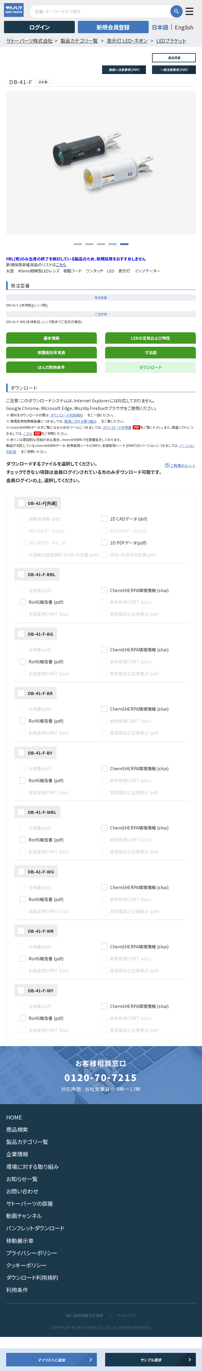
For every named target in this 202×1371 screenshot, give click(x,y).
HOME (14, 1151)
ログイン (39, 27)
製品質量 (174, 57)
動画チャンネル (24, 1250)
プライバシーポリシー (31, 1287)
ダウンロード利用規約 (67, 449)
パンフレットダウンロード (35, 1262)
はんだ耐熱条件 (51, 401)
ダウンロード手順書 (117, 461)
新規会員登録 (113, 27)
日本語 (160, 27)
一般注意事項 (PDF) (174, 69)
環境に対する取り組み (80, 455)
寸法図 (151, 386)
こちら (27, 467)
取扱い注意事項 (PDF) (124, 69)
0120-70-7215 (100, 1111)
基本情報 (51, 372)
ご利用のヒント (183, 499)
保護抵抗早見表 (51, 386)
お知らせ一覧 (22, 1213)
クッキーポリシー (26, 1299)
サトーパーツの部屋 (29, 1237)
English (184, 27)
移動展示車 (20, 1275)
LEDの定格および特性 (150, 372)
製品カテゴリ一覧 (27, 1176)
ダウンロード (150, 401)
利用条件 (17, 1324)
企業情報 (17, 1188)
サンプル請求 (150, 1359)
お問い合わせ (22, 1225)
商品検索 (17, 1163)
